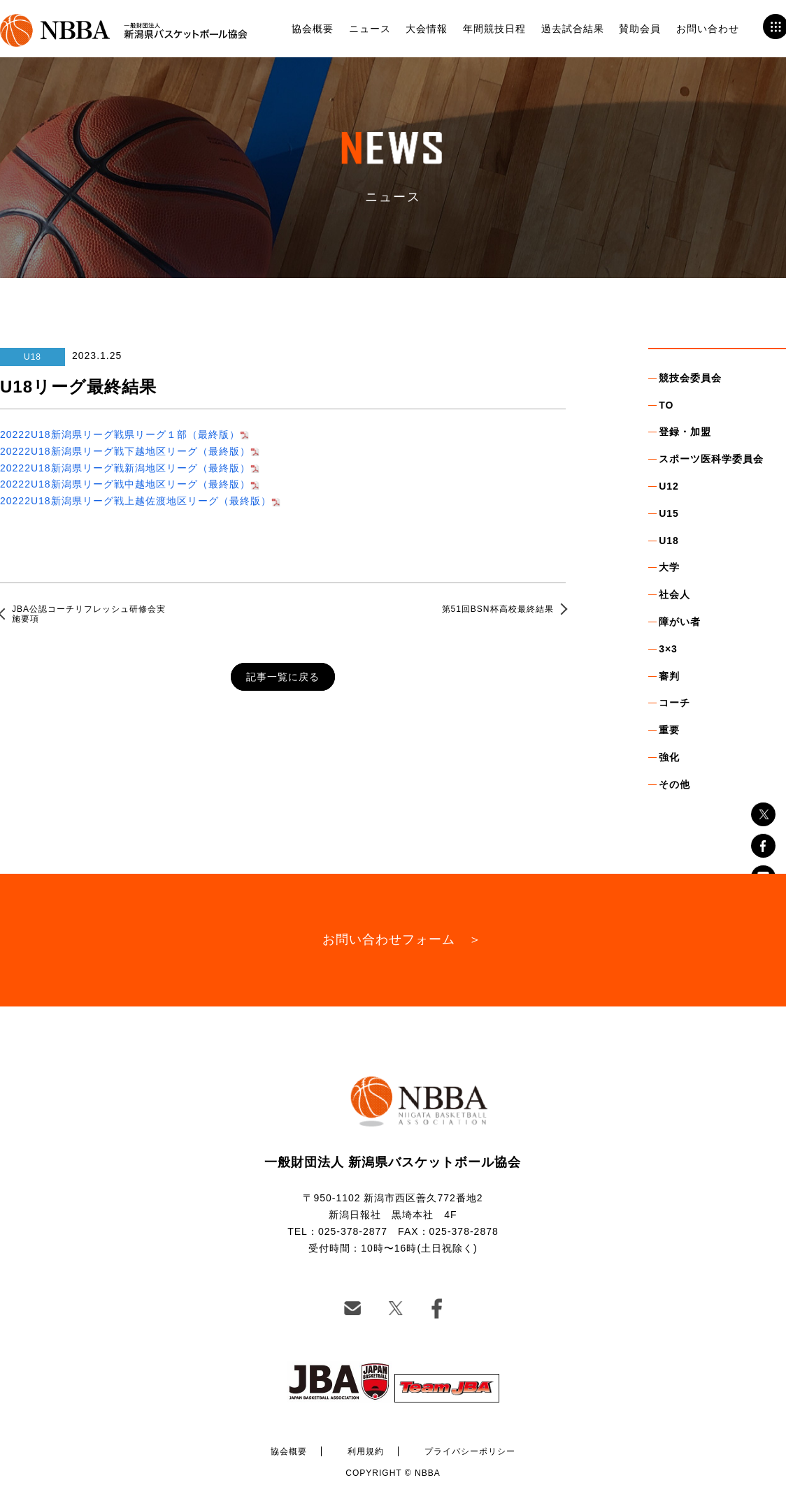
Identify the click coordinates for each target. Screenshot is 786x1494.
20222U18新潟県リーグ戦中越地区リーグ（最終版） (125, 484)
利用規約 (366, 1451)
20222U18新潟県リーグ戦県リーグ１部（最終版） (120, 434)
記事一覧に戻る (283, 676)
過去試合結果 (572, 28)
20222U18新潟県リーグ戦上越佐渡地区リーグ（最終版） (135, 500)
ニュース (370, 28)
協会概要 (313, 28)
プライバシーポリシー (469, 1451)
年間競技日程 (494, 28)
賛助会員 (640, 28)
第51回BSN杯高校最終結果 (498, 609)
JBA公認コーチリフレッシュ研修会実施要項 (89, 614)
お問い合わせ (707, 28)
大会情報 (427, 28)
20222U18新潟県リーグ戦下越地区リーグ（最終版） (125, 451)
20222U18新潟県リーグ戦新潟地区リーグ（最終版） (125, 468)
